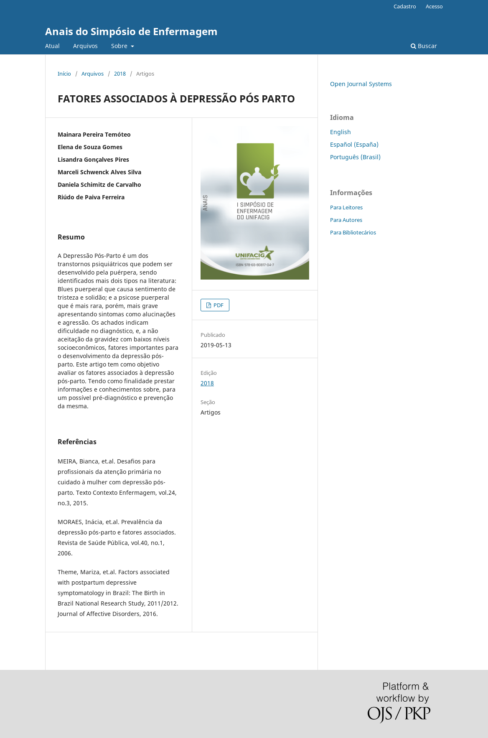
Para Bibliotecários (353, 232)
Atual (52, 46)
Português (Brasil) (355, 157)
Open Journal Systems (361, 84)
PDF (218, 305)
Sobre (120, 46)
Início (64, 73)
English (340, 132)
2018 (120, 73)
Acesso (434, 6)
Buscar (424, 46)
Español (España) (354, 144)
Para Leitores (346, 207)
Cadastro (405, 6)
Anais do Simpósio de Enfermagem (131, 31)
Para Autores (346, 220)
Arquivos (85, 46)
